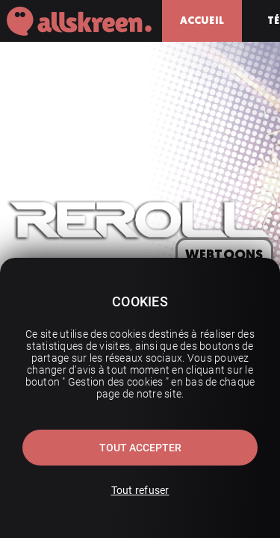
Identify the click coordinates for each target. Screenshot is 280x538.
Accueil (202, 20)
